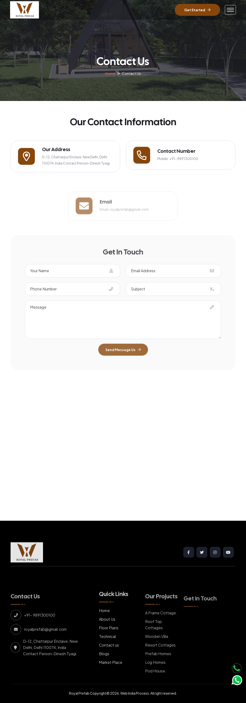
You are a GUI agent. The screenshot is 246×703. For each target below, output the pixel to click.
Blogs (104, 664)
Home (110, 73)
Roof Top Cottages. (154, 634)
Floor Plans (108, 638)
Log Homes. (156, 672)
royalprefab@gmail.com (129, 219)
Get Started (197, 10)
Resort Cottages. (161, 655)
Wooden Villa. (157, 646)
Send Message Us (123, 360)
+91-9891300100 (183, 158)
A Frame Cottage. (161, 623)
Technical (107, 646)
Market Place (110, 672)
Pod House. (155, 681)
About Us (107, 629)
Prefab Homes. (158, 663)
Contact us (109, 655)
